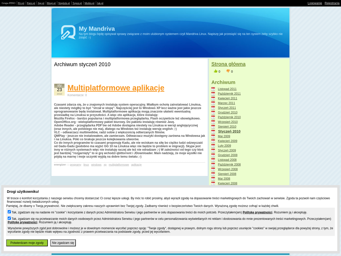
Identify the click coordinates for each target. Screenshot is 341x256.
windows (96, 164)
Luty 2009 (224, 145)
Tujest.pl (77, 2)
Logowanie (315, 3)
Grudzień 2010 (227, 112)
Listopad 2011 (227, 89)
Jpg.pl (41, 2)
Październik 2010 (229, 117)
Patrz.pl (31, 2)
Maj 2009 (224, 136)
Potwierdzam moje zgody (27, 243)
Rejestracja (332, 3)
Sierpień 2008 (227, 174)
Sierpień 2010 (227, 126)
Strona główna (228, 64)
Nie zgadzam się (63, 243)
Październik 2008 (229, 164)
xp (105, 164)
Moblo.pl (89, 2)
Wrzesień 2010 (228, 122)
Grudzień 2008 (227, 155)
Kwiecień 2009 (227, 141)
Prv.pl (21, 2)
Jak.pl (100, 2)
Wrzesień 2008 (228, 169)
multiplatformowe (119, 164)
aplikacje (136, 164)
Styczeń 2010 (229, 131)
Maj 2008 (224, 178)
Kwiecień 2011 (227, 98)
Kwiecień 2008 (227, 183)
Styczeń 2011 (227, 108)
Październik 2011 (229, 93)
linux (86, 164)
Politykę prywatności (257, 212)
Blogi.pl (51, 2)
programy (75, 164)
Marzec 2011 (226, 103)
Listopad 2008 (227, 160)
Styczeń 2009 (227, 150)
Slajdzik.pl (64, 2)
